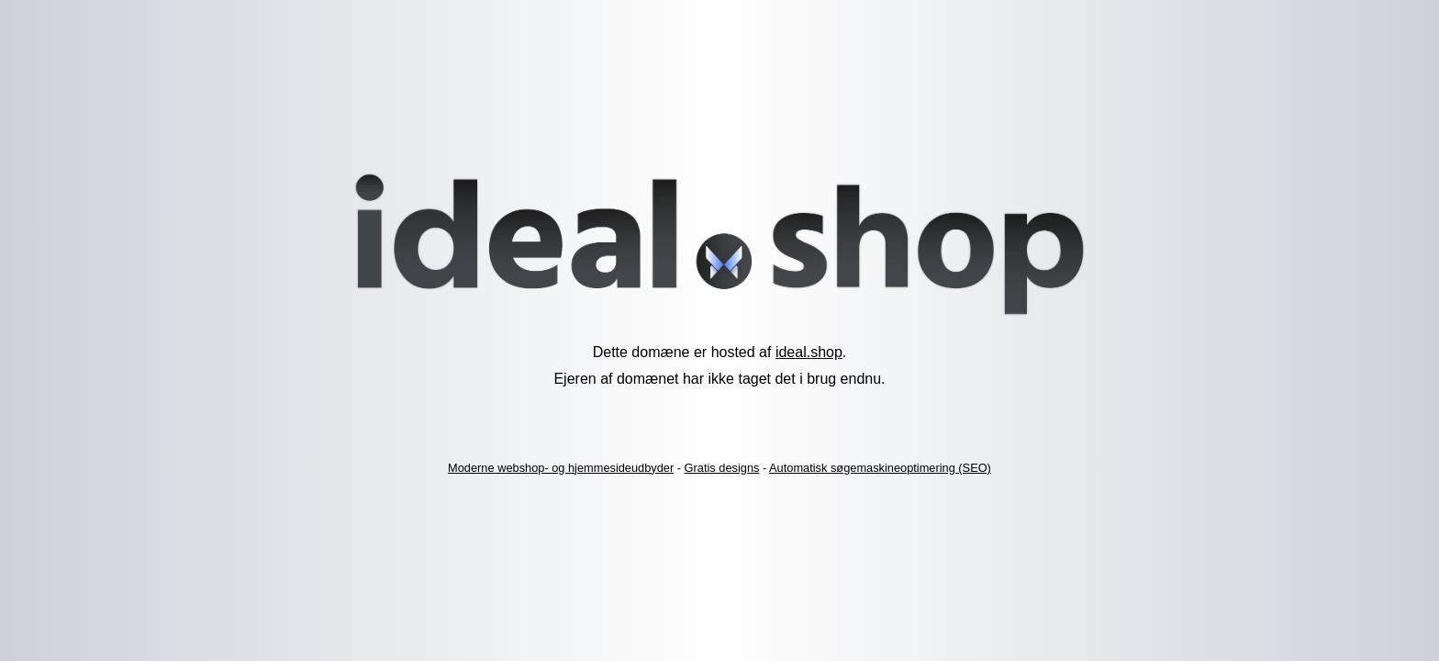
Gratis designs (722, 468)
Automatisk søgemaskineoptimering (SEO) (880, 468)
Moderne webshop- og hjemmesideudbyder (561, 468)
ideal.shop (808, 352)
